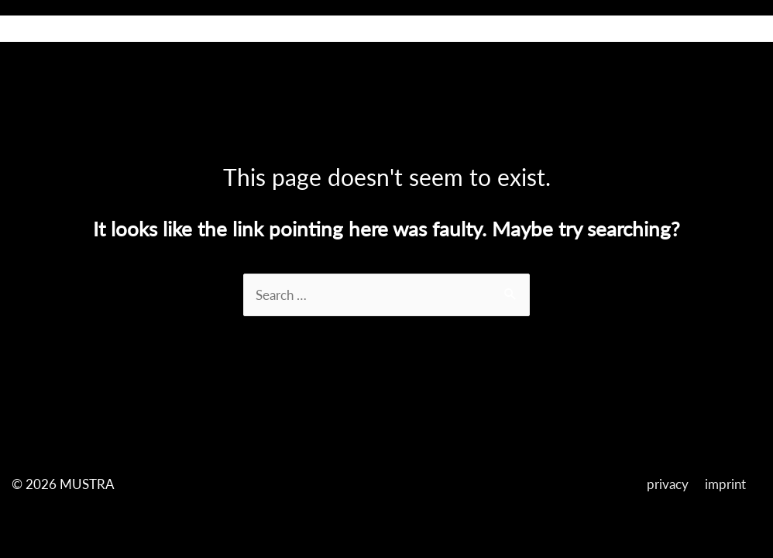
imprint (725, 484)
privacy (668, 484)
